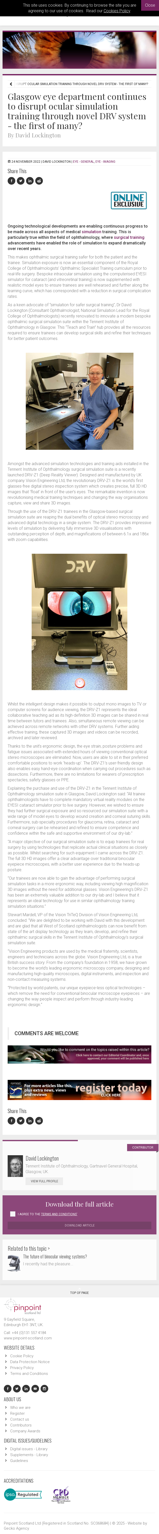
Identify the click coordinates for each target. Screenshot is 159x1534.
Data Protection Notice (30, 1362)
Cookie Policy (21, 1356)
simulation (91, 231)
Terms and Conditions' (59, 1214)
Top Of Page (79, 1290)
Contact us (19, 1419)
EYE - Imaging (105, 161)
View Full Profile (47, 1181)
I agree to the (47, 1214)
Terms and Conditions (29, 1373)
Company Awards (25, 1431)
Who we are (20, 1407)
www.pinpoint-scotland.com (28, 1338)
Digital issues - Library (28, 1449)
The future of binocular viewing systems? (55, 1256)
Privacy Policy (22, 1367)
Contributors (21, 1425)
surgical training (129, 237)
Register (17, 1413)
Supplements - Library (29, 1455)
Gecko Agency (16, 1528)
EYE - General (83, 161)
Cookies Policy (117, 10)
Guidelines (19, 1460)
